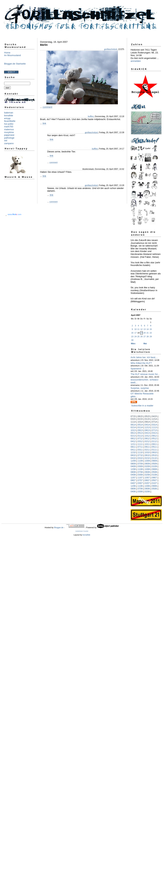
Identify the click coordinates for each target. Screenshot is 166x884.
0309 (140, 466)
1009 (147, 460)
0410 (133, 458)
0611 (147, 446)
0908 (154, 469)
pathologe (9, 137)
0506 (154, 488)
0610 (147, 455)
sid (5, 140)
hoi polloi (8, 124)
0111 (154, 449)
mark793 (8, 126)
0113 (140, 435)
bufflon (91, 116)
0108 (154, 474)
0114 (140, 427)
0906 (154, 486)
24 (135, 336)
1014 (140, 421)
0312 (140, 441)
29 (151, 336)
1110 (140, 452)
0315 (133, 419)
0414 (147, 424)
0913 (140, 430)
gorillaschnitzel (110, 49)
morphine (9, 132)
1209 (133, 460)
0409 (133, 466)
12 (141, 329)
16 (132, 333)
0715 (133, 416)
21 (148, 333)
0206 (147, 491)
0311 (140, 449)
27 (144, 336)
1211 (133, 444)
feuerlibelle (9, 121)
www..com (14, 214)
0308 (140, 474)
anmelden (136, 61)
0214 (133, 427)
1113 (154, 427)
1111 (140, 444)
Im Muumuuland (12, 55)
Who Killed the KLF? (141, 363)
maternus (9, 129)
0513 (140, 433)
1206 (133, 486)
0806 (133, 488)
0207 (147, 483)
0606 (147, 488)
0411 (133, 449)
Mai (145, 343)
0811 (133, 446)
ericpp (7, 118)
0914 (147, 421)
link (44, 123)
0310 (140, 458)
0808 (133, 472)
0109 (154, 466)
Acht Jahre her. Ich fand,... (144, 357)
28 (148, 336)
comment (47, 107)
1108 (140, 469)
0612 (147, 438)
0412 (133, 441)
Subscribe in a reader (142, 405)
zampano (9, 143)
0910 (154, 452)
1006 (147, 486)
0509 (154, 463)
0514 (140, 424)
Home (7, 52)
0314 (154, 424)
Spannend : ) (137, 368)
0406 (133, 491)
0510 (154, 455)
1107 (140, 477)
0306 (140, 491)
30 (132, 340)
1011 (147, 444)
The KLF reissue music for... (145, 374)
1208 (133, 469)
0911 (154, 444)
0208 (147, 474)
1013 (133, 430)
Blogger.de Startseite (15, 63)
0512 (154, 438)
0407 (133, 483)
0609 (147, 463)
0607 (147, 480)
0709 (140, 463)
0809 (133, 463)
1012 (147, 435)
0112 (154, 441)
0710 (140, 455)
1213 (147, 427)
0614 (133, 424)
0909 (154, 460)
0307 (140, 483)
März (133, 343)
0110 (154, 458)
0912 (154, 435)
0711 (140, 446)
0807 (133, 480)
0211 (147, 449)
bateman (8, 112)
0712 (140, 438)
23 (132, 336)
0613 (133, 433)
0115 (147, 419)
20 (144, 333)
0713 (154, 430)
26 (141, 336)
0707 (140, 480)
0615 (140, 416)
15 (151, 329)
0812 (133, 438)
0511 (154, 446)
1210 (133, 452)
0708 (140, 472)
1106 (140, 486)
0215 (140, 419)
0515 (147, 416)
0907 (154, 477)
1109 (140, 460)
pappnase (9, 135)
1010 (147, 452)
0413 (147, 433)
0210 (147, 458)
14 (148, 329)
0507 (154, 480)
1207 (133, 477)
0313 (154, 433)
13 (144, 329)
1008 (147, 469)
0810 (133, 455)
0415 (154, 416)
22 (151, 333)
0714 (154, 421)
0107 (154, 483)
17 (135, 333)
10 (135, 329)
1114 (133, 421)
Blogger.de (59, 527)
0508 (154, 472)
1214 (154, 419)
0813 (147, 430)
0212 (147, 441)
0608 (147, 472)
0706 (140, 488)
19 (141, 333)
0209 (147, 466)
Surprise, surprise (140, 388)
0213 (133, 435)
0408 (133, 474)
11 (138, 329)
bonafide (8, 115)
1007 (147, 477)
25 (138, 336)
